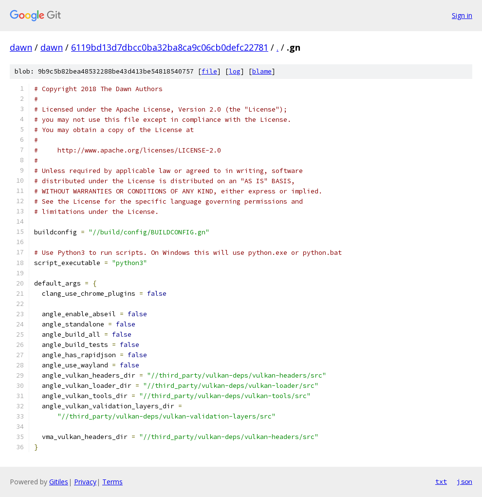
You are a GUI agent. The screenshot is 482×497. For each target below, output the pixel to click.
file (209, 71)
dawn (21, 47)
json (464, 481)
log (235, 71)
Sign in (462, 15)
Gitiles (58, 481)
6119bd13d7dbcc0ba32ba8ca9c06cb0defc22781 (169, 47)
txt (441, 481)
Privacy (85, 481)
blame (262, 71)
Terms (112, 481)
